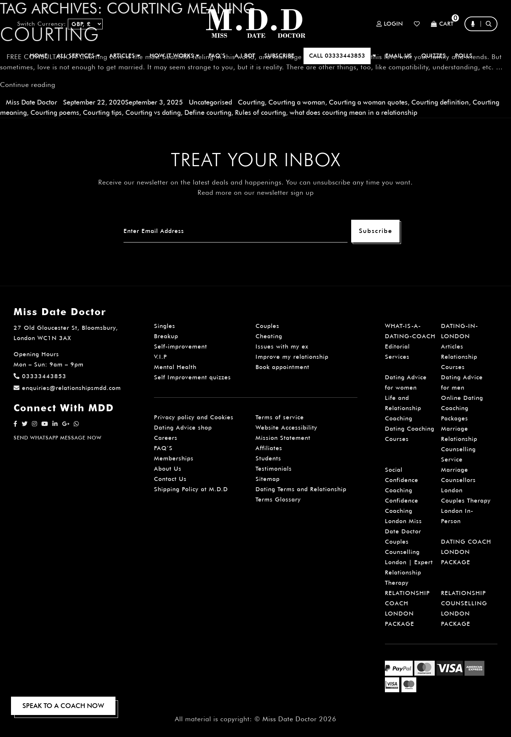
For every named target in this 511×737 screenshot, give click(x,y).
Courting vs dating (153, 112)
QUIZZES (433, 55)
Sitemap (268, 478)
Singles (164, 325)
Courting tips (102, 112)
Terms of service (280, 417)
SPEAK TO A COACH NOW (63, 705)
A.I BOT (245, 55)
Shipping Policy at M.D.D (191, 489)
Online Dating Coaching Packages (462, 408)
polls (464, 55)
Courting (251, 102)
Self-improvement (180, 346)
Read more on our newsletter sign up (256, 192)
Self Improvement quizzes (192, 377)
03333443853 (40, 376)
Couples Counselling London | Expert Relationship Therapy (409, 562)
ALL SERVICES (78, 55)
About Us (167, 468)
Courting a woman (296, 102)
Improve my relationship (292, 356)
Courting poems (54, 112)
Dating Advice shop (183, 427)
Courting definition (440, 102)
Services (397, 356)
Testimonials (274, 468)
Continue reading (27, 84)
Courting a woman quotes (368, 102)
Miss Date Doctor (31, 102)
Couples (267, 325)
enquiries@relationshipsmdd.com (67, 387)
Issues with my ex (282, 346)
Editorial (397, 346)
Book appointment (282, 367)
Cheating (269, 336)
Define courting (207, 112)
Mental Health (175, 367)
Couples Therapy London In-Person (466, 511)
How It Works (174, 55)
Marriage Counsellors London (458, 480)
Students (268, 458)
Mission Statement (283, 437)
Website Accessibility (286, 427)
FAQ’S (217, 55)
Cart (442, 24)
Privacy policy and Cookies (194, 417)
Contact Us (170, 478)
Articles (452, 346)
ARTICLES (124, 55)
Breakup (166, 336)
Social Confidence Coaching (401, 480)
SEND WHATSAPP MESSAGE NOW (58, 438)
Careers (165, 437)
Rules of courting (260, 112)
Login (389, 24)
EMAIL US (398, 55)
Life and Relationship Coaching (403, 408)
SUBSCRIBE (279, 55)
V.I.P (160, 356)
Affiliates (269, 448)
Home (39, 55)
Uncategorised (210, 102)
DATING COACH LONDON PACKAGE (466, 552)
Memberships (174, 458)
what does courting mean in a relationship (353, 112)
